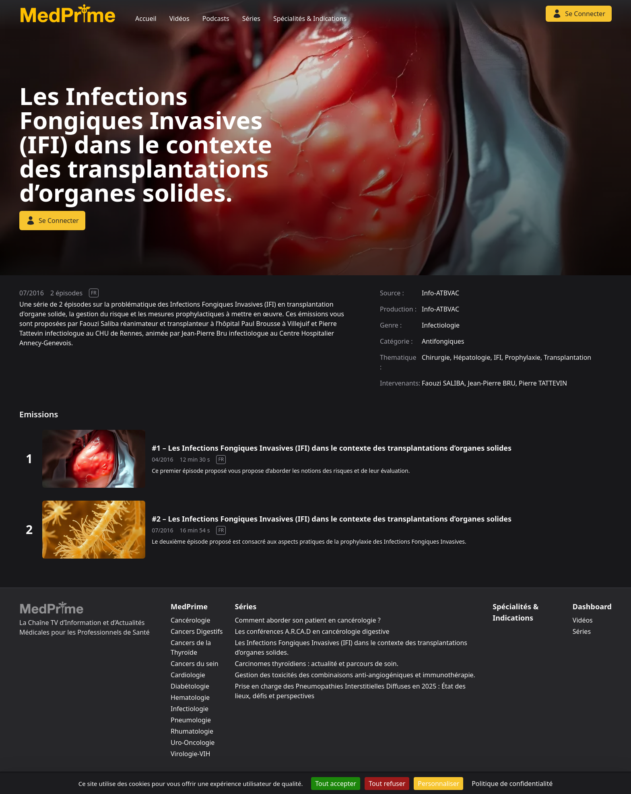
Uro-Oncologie (192, 742)
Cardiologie (188, 674)
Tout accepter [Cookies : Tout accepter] (335, 783)
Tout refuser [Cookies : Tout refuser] (387, 783)
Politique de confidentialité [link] (512, 783)
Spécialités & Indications (309, 18)
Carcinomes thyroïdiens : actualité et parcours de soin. (316, 663)
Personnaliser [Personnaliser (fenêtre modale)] (438, 783)
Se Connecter (52, 220)
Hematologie (190, 697)
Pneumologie (191, 720)
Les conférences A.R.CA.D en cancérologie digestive (312, 631)
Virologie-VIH (190, 753)
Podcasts (215, 18)
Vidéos (179, 18)
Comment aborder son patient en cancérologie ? (307, 620)
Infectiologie (189, 708)
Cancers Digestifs (197, 631)
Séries (251, 18)
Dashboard (592, 606)
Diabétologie (190, 686)
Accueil (146, 18)
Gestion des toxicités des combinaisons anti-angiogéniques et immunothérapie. (355, 674)
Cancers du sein (195, 663)
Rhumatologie (192, 731)
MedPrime (189, 606)
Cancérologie (190, 620)
